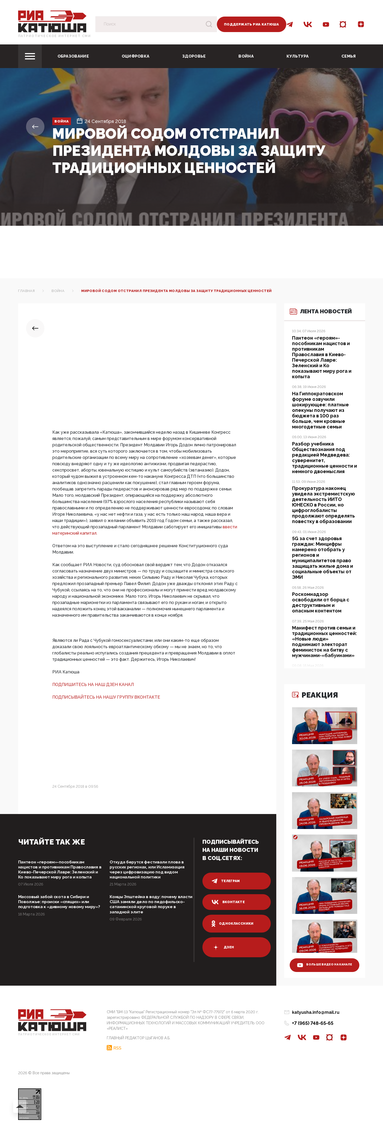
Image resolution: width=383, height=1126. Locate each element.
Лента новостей (313, 322)
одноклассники (234, 923)
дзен (223, 947)
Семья (348, 56)
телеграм (226, 881)
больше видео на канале (321, 960)
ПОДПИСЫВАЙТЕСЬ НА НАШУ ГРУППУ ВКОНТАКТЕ (106, 697)
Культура (298, 56)
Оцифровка (136, 56)
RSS (117, 1046)
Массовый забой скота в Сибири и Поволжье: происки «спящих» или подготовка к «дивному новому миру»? (58, 914)
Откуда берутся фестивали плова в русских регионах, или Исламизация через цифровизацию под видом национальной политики (151, 870)
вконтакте (229, 902)
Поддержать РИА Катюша (251, 24)
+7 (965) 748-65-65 (312, 1023)
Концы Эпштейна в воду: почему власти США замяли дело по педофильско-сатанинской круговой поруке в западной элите (150, 914)
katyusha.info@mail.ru (315, 1012)
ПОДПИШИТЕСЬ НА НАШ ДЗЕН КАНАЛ (93, 684)
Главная (26, 291)
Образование (73, 56)
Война (246, 56)
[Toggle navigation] (30, 56)
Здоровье (194, 56)
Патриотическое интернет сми (54, 36)
